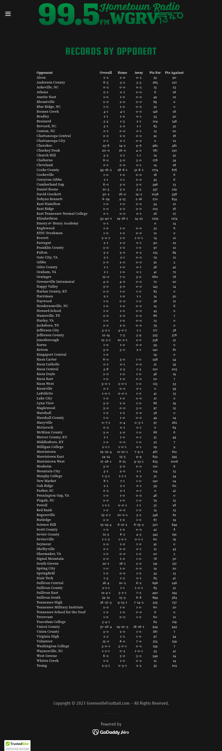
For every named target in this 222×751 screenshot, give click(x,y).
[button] (18, 13)
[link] (111, 13)
